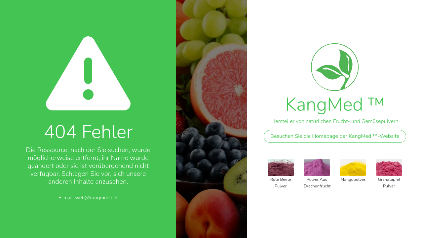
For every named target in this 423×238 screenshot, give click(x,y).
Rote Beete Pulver (280, 183)
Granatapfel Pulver (389, 183)
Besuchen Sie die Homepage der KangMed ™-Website (335, 136)
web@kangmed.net (96, 197)
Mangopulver (352, 179)
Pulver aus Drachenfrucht (317, 183)
